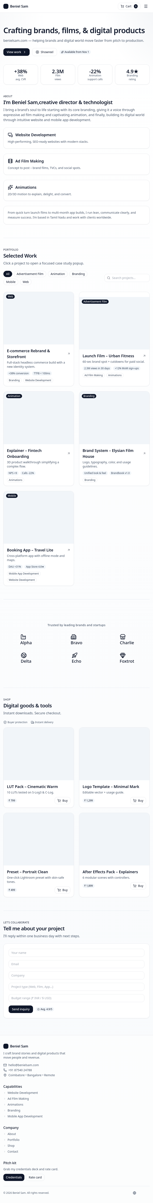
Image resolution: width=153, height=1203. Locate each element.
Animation (58, 274)
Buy (62, 800)
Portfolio (14, 1140)
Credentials (14, 1177)
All (7, 274)
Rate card (35, 1177)
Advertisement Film (30, 274)
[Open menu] (146, 6)
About (12, 1134)
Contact (13, 1151)
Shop (11, 1146)
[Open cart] (129, 6)
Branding (78, 274)
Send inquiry (21, 1009)
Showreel (44, 52)
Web (26, 282)
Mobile (11, 282)
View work (16, 52)
